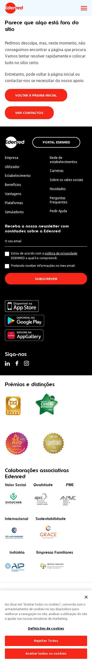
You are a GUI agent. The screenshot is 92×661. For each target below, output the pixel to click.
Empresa (11, 158)
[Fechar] (86, 599)
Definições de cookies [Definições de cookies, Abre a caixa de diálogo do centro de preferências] (46, 631)
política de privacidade (61, 253)
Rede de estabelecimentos (63, 160)
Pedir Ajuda (58, 211)
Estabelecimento (18, 176)
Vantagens (13, 194)
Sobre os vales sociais (66, 180)
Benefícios (13, 185)
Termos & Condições (16, 591)
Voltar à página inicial (36, 95)
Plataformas (14, 203)
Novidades (58, 189)
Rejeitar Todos (46, 643)
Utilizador (12, 167)
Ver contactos (29, 113)
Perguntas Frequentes (58, 200)
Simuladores (14, 212)
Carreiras (57, 171)
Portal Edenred (56, 142)
